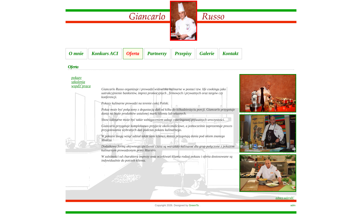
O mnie (76, 53)
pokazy (76, 78)
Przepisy (183, 53)
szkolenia (78, 82)
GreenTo (194, 205)
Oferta (132, 53)
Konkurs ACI (105, 53)
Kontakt (230, 53)
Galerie (206, 53)
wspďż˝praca (81, 86)
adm (293, 205)
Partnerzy (157, 53)
